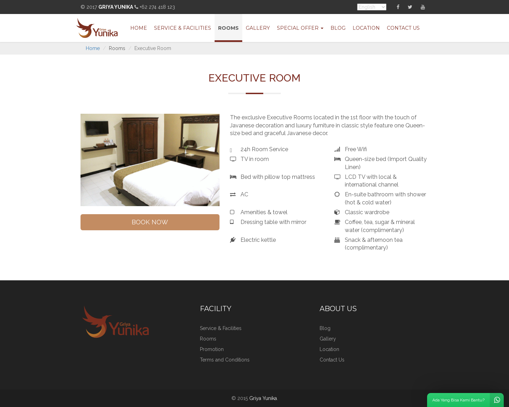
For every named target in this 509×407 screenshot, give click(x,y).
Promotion (212, 349)
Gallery (258, 28)
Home (138, 28)
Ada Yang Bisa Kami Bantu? (468, 400)
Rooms (228, 28)
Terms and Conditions (225, 360)
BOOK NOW (150, 222)
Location (366, 28)
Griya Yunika (115, 7)
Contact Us (403, 28)
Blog (338, 28)
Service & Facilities (182, 28)
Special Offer (300, 28)
